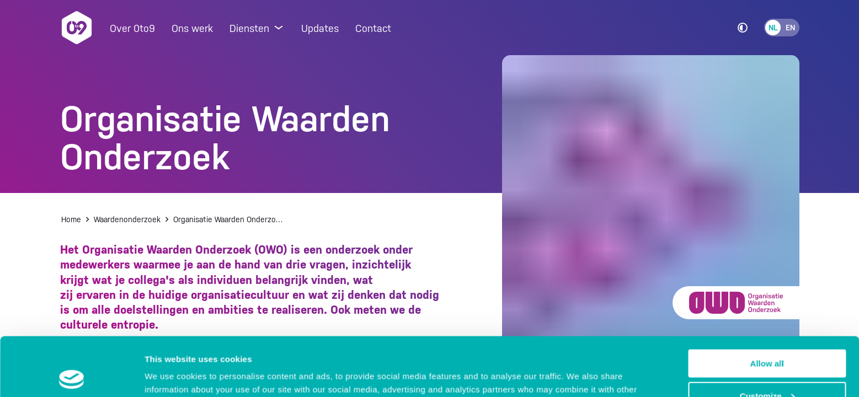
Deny (767, 369)
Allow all (767, 304)
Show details (170, 374)
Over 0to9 (132, 28)
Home (71, 219)
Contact (373, 28)
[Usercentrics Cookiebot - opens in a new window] (71, 375)
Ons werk (192, 28)
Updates (320, 28)
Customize (767, 337)
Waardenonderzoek (127, 219)
